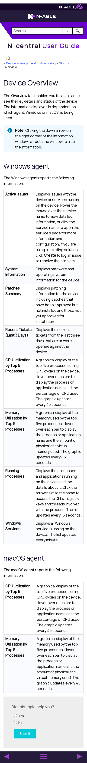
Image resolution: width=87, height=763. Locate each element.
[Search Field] (47, 31)
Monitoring (47, 63)
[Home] (43, 46)
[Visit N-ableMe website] (71, 8)
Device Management (21, 63)
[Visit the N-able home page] (42, 18)
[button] (67, 31)
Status (64, 63)
